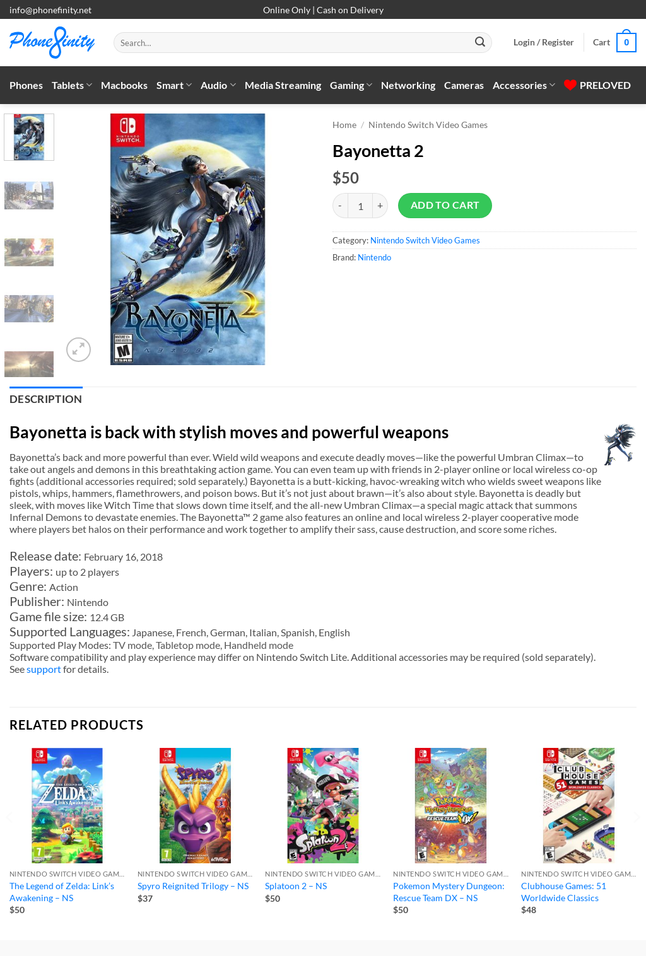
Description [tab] (46, 399)
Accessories (524, 85)
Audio (218, 85)
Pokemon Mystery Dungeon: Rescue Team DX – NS (449, 891)
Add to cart (445, 205)
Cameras (464, 85)
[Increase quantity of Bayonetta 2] (380, 205)
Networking (408, 85)
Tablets (72, 85)
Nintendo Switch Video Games (428, 125)
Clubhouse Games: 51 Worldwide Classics (563, 891)
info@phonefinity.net (50, 9)
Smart (174, 85)
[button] (544, 42)
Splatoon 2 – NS (296, 885)
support (43, 669)
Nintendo (374, 257)
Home (344, 125)
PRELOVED (597, 85)
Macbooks (124, 85)
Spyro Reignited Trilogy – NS (193, 885)
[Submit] (480, 43)
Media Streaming (283, 85)
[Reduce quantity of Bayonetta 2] (340, 205)
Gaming (351, 85)
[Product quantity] (360, 205)
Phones (26, 85)
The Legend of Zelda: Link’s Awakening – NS (61, 891)
